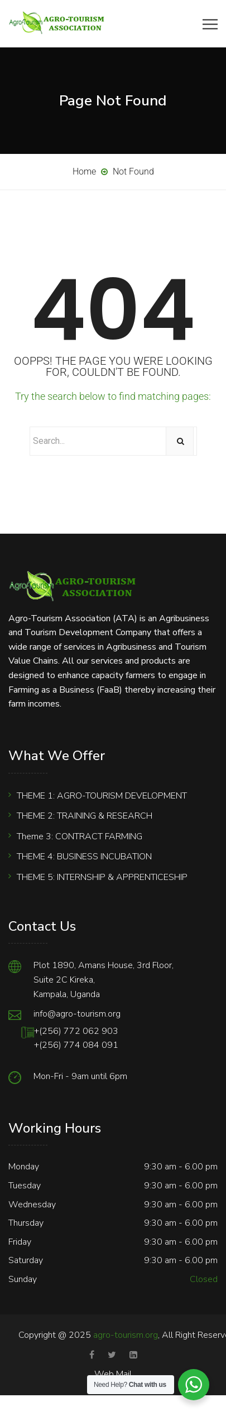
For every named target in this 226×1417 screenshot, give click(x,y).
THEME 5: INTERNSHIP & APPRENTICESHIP (102, 877)
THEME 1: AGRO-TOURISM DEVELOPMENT (102, 796)
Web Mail (113, 1374)
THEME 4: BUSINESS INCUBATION (84, 856)
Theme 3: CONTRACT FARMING (79, 836)
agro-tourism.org (125, 1335)
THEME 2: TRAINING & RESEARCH (84, 816)
